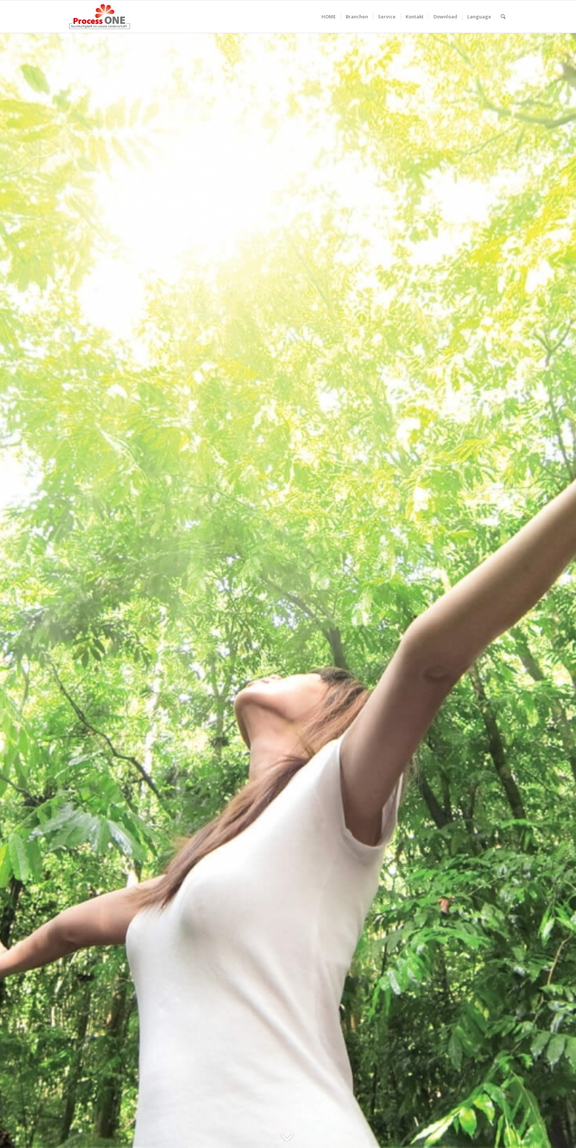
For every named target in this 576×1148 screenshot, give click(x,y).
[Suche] (503, 16)
